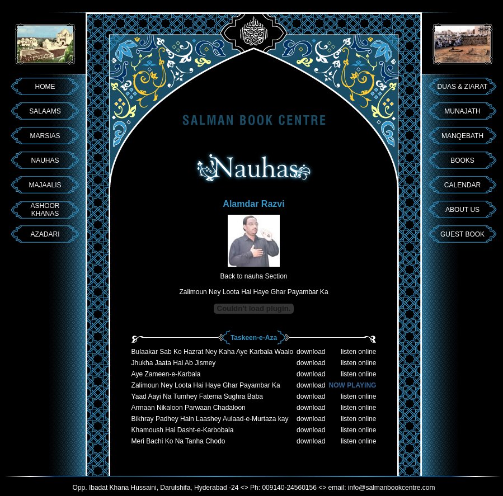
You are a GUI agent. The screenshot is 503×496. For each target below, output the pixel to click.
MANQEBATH (462, 136)
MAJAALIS (45, 185)
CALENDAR (462, 185)
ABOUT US (462, 210)
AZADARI (44, 234)
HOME (45, 87)
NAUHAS (45, 160)
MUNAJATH (462, 111)
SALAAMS (45, 111)
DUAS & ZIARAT (463, 87)
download (311, 352)
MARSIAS (45, 136)
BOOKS (462, 160)
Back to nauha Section (253, 276)
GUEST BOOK (462, 234)
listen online (358, 352)
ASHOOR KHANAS (44, 210)
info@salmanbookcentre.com (391, 488)
